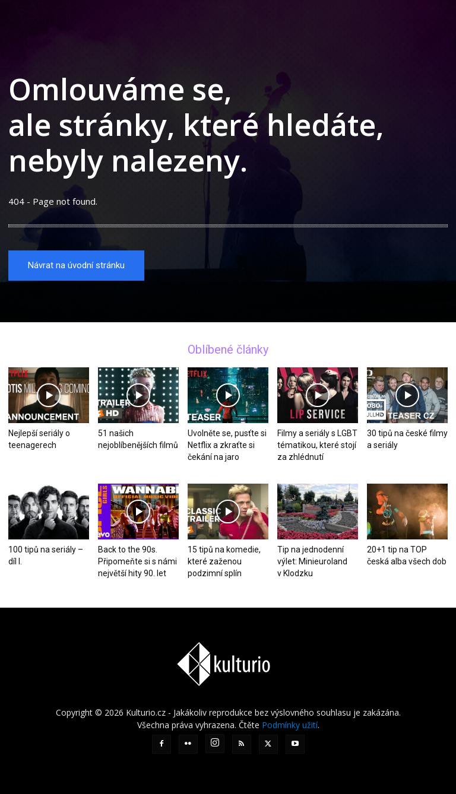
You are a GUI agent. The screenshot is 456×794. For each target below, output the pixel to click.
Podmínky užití (290, 725)
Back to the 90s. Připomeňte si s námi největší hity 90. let (137, 561)
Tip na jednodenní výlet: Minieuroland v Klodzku (312, 561)
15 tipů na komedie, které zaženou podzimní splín (224, 561)
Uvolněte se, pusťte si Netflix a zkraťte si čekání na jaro (227, 445)
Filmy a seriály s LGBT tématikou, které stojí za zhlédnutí (317, 445)
